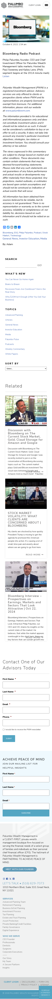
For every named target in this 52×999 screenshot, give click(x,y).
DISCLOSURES (28, 981)
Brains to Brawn (12, 284)
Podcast (37, 232)
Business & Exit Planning (14, 908)
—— (5, 955)
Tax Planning (8, 914)
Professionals (9, 942)
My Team (7, 961)
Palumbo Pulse (12, 339)
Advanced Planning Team (14, 901)
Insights (6, 967)
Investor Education (29, 238)
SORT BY (12, 363)
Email (6, 704)
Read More (34, 471)
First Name (9, 679)
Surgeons (7, 948)
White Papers (11, 354)
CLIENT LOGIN (35, 5)
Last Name (9, 691)
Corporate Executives (12, 951)
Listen (6, 76)
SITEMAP (44, 984)
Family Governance (11, 927)
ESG (16, 232)
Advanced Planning (14, 315)
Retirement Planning (12, 905)
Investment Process (12, 911)
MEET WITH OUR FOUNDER (20, 869)
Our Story (7, 958)
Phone (7, 717)
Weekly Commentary (15, 349)
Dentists (6, 945)
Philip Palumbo (26, 232)
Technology (15, 235)
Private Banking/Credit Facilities (17, 924)
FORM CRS (44, 981)
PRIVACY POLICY (29, 984)
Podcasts (9, 344)
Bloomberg (8, 232)
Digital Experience (11, 930)
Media (43, 238)
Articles (8, 319)
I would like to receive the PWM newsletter (23, 729)
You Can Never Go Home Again (19, 279)
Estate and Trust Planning (14, 917)
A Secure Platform (11, 964)
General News (10, 238)
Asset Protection (10, 920)
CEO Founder (9, 939)
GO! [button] (39, 265)
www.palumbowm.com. (17, 110)
